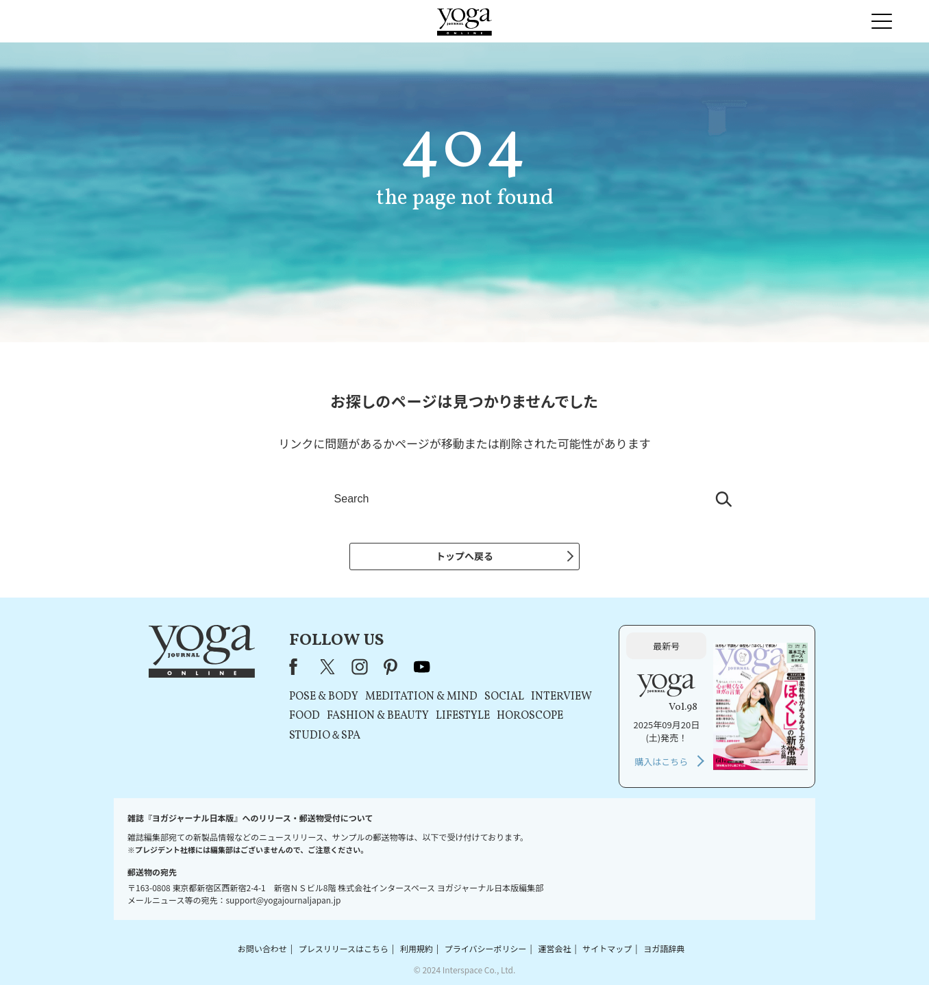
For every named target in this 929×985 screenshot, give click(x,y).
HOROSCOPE (530, 716)
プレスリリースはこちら (343, 948)
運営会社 (554, 948)
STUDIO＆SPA (324, 735)
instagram (360, 667)
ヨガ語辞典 (663, 948)
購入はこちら (661, 761)
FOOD (304, 716)
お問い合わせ (262, 948)
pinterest (391, 667)
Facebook (297, 667)
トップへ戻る (464, 556)
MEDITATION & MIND (421, 696)
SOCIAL (504, 696)
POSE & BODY (323, 696)
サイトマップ (607, 948)
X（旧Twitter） (329, 667)
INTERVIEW (561, 696)
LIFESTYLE (463, 716)
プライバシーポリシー (486, 948)
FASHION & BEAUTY (378, 716)
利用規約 (416, 948)
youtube (422, 667)
